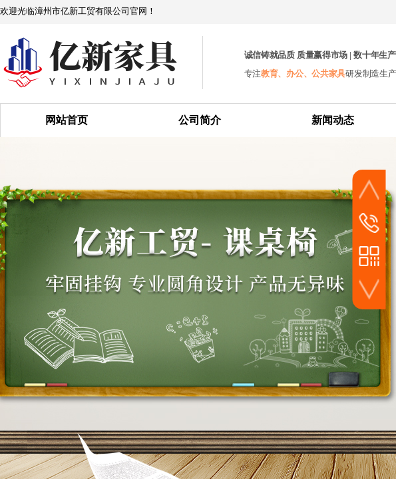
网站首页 (66, 120)
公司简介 (199, 120)
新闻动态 (332, 120)
